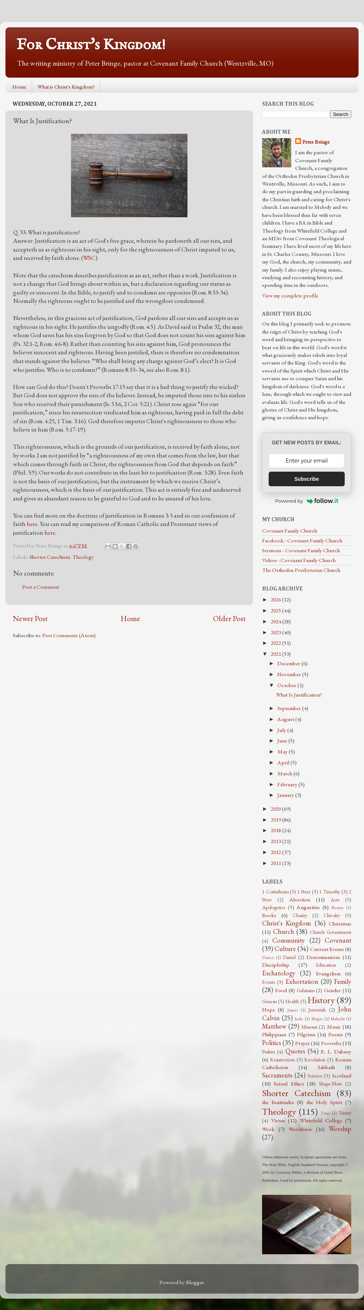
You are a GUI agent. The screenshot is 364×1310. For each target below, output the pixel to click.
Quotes (295, 1051)
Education (326, 965)
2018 (276, 830)
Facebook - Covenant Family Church (302, 540)
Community (288, 940)
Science (315, 1075)
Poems (335, 1034)
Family (342, 981)
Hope (268, 1009)
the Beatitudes (278, 1102)
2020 (276, 808)
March (285, 773)
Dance (268, 957)
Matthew (274, 1026)
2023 (276, 632)
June (282, 740)
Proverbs (331, 1043)
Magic (317, 1019)
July (282, 730)
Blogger (195, 1282)
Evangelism (328, 973)
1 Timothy (329, 891)
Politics (271, 1042)
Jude (298, 1019)
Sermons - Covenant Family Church (301, 550)
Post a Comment (40, 586)
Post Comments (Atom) (69, 635)
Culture (285, 948)
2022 (276, 643)
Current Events (327, 949)
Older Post (229, 618)
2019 (276, 819)
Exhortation (301, 981)
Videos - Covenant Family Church (299, 560)
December (289, 663)
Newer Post (30, 618)
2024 (276, 621)
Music (334, 1026)
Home (19, 86)
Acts (335, 899)
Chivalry (332, 915)
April (283, 762)
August (286, 719)
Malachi (338, 1019)
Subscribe (306, 479)
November (289, 674)
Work (268, 1129)
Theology (83, 557)
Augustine (308, 907)
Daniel (289, 957)
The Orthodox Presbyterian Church (301, 570)
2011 (276, 863)
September (289, 708)
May (283, 751)
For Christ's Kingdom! (91, 45)
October (287, 685)
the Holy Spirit (324, 1102)
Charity (300, 915)
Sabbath (326, 1067)
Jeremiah (317, 1009)
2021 (276, 654)
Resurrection (282, 1059)
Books (269, 915)
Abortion (299, 899)
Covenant (338, 940)
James (292, 1010)
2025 (276, 610)
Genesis (269, 1001)
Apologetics (273, 907)
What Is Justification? (299, 694)
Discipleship (275, 964)
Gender (332, 990)
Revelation (314, 1059)
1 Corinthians (275, 891)
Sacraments (277, 1075)
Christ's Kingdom (286, 923)
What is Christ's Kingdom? (66, 86)
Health (292, 1001)
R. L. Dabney (336, 1051)
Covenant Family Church (289, 530)
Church (283, 931)
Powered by (307, 501)
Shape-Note (330, 1083)
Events (268, 982)
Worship (340, 1128)
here (32, 524)
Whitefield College (321, 1120)
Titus (325, 1113)
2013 (276, 841)
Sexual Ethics (289, 1083)
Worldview (300, 1129)
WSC (89, 258)
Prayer (302, 1043)
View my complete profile (290, 295)
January (286, 795)
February (287, 784)
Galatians (305, 990)
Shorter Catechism (49, 557)
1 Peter (304, 891)
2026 (276, 599)
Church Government (331, 932)
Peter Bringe (315, 141)
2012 (276, 852)
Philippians (274, 1034)
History (321, 1000)
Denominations (323, 957)
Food (281, 990)
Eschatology (278, 973)
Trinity (345, 1113)
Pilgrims (306, 1034)
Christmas (340, 923)
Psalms (268, 1051)
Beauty (337, 908)
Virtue (278, 1120)
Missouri (309, 1027)
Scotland (341, 1075)
